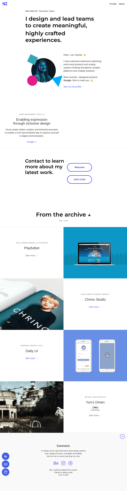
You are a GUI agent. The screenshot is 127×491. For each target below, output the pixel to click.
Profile (113, 4)
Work (122, 4)
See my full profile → (74, 86)
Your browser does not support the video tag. (95, 107)
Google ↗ (32, 142)
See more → (31, 255)
